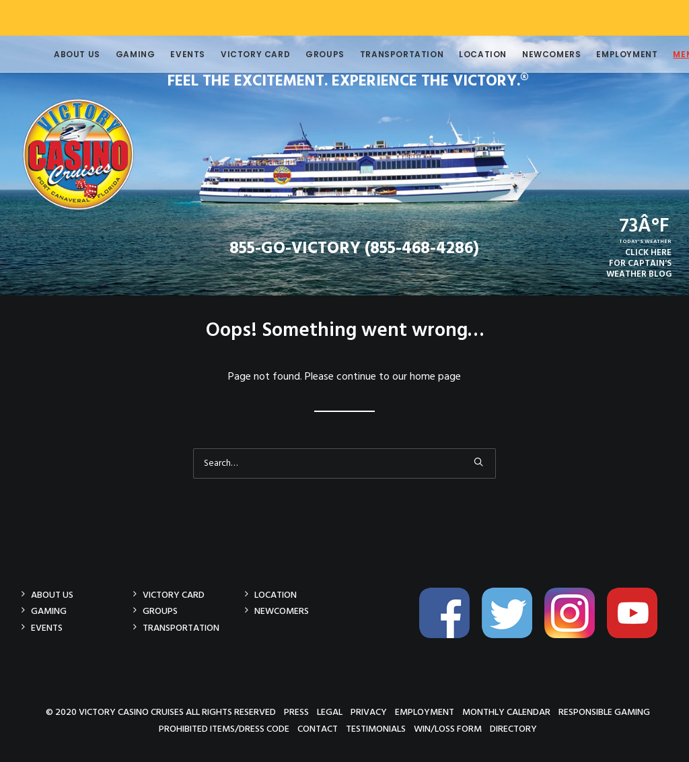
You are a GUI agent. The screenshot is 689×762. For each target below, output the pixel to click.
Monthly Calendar (506, 712)
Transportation (381, 54)
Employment (606, 54)
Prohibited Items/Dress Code (224, 728)
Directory (513, 728)
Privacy (369, 712)
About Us (57, 54)
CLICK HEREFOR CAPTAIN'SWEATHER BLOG (639, 263)
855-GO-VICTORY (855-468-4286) (354, 249)
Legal (329, 712)
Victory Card (235, 54)
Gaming (115, 54)
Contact (317, 728)
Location (462, 54)
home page (435, 377)
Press (296, 712)
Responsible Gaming (604, 712)
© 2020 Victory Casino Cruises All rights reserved (161, 712)
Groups (304, 54)
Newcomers (531, 54)
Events (167, 54)
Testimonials (376, 728)
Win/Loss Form (448, 728)
